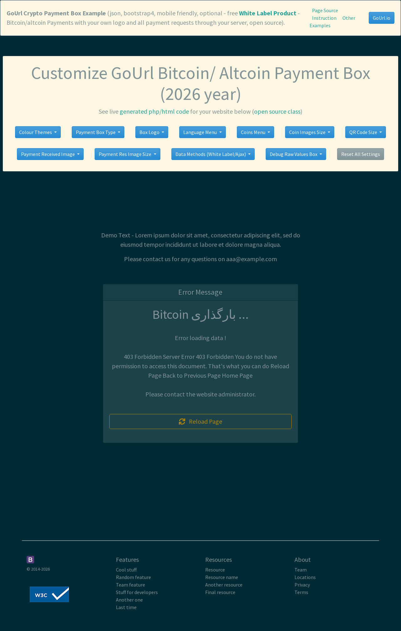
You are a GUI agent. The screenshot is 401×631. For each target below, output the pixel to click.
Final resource (220, 592)
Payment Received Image (48, 154)
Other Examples (332, 21)
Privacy (302, 585)
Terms (301, 592)
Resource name (221, 577)
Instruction (324, 18)
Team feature (130, 585)
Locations (305, 577)
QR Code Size (363, 132)
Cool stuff (126, 569)
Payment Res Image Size (125, 154)
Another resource (223, 585)
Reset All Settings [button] (360, 154)
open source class (277, 111)
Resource (215, 569)
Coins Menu (253, 132)
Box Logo (149, 132)
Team (300, 569)
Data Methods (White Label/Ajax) (211, 154)
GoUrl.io (381, 18)
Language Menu (200, 132)
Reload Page (200, 421)
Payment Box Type (96, 132)
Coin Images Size (307, 132)
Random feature (133, 577)
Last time (126, 607)
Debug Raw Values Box (294, 154)
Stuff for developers (137, 592)
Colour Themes (36, 132)
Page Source (325, 10)
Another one (129, 600)
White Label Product (267, 13)
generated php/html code (154, 111)
